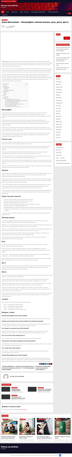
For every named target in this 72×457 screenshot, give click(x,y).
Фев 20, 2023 (14, 392)
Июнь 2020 (58, 132)
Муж (5, 92)
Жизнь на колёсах (9, 5)
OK (60, 455)
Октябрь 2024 (59, 100)
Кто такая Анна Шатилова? (11, 105)
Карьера (6, 88)
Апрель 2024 (58, 116)
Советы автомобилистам (53, 12)
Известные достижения (9, 90)
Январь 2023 (58, 129)
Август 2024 (58, 105)
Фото (4, 95)
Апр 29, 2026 (23, 440)
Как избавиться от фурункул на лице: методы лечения (19, 398)
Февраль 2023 (59, 127)
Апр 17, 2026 (40, 440)
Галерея (6, 96)
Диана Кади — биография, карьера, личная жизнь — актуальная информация (44, 391)
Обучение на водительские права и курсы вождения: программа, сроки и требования (63, 49)
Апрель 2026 (58, 81)
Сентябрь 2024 (59, 103)
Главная (7, 12)
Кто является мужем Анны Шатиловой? (13, 101)
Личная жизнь (6, 91)
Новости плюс (59, 155)
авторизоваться (24, 409)
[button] (67, 13)
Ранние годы (7, 87)
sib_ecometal (12, 26)
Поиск (58, 34)
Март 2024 (58, 119)
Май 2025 (58, 95)
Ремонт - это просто (41, 419)
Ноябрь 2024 (59, 97)
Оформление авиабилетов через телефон (26, 437)
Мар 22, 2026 (58, 440)
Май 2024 (58, 113)
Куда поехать (5, 14)
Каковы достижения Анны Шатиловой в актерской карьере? (17, 100)
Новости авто (14, 12)
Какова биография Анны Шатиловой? (13, 99)
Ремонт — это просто (24, 12)
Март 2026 (58, 84)
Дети (6, 94)
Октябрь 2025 (59, 92)
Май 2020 (58, 135)
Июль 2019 (58, 137)
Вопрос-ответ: (6, 98)
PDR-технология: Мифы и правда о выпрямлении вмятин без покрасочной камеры (63, 59)
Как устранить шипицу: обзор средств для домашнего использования (43, 368)
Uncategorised (14, 387)
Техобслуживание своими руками (38, 12)
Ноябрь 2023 (58, 124)
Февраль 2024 (59, 121)
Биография (5, 86)
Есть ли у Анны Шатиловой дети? (12, 102)
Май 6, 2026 (5, 440)
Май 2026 (58, 79)
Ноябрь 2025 (59, 89)
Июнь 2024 (58, 111)
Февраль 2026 (59, 87)
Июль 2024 (58, 108)
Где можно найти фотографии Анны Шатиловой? (15, 104)
